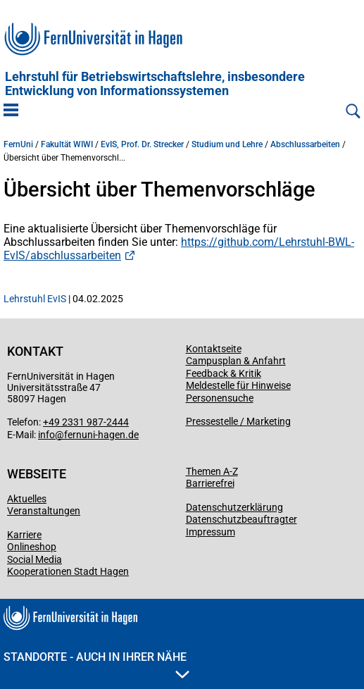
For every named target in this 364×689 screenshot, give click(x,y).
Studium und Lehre (227, 144)
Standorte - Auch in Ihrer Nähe (96, 664)
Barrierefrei (210, 483)
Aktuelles (26, 498)
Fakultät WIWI (67, 144)
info (46, 434)
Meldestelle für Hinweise (238, 385)
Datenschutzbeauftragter (241, 519)
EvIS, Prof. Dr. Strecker (142, 144)
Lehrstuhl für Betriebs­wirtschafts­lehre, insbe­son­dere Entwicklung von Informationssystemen (155, 84)
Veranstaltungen (43, 510)
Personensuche (219, 398)
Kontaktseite (213, 348)
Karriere (24, 534)
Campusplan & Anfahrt (236, 360)
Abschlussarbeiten (305, 144)
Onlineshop (31, 546)
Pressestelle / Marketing (238, 421)
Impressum (210, 532)
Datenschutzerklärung (234, 507)
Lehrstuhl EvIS (35, 298)
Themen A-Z (212, 471)
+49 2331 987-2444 (86, 422)
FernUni (18, 144)
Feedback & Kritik (223, 373)
